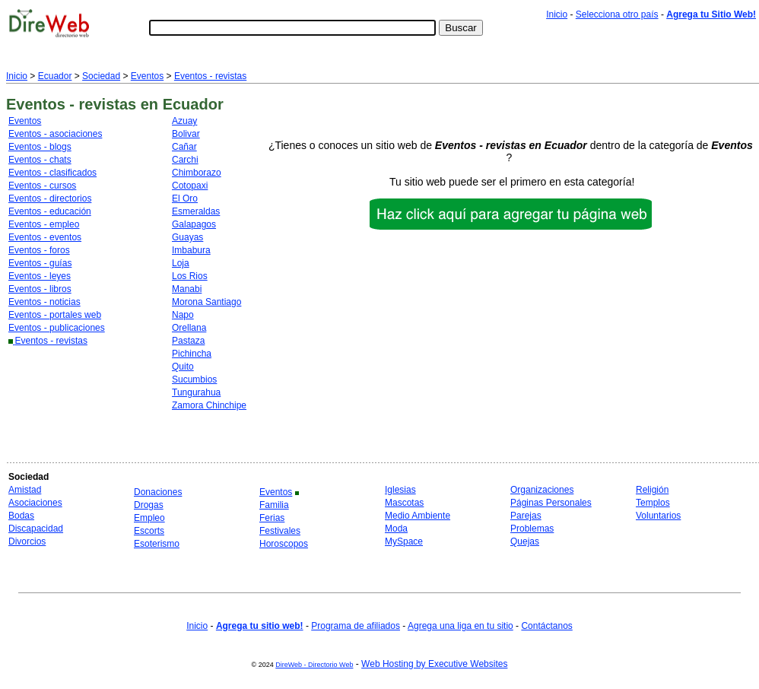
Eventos (147, 76)
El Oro (185, 198)
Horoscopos (283, 543)
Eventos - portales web (54, 315)
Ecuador (55, 76)
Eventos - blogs (39, 146)
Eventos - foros (39, 250)
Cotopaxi (190, 185)
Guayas (187, 237)
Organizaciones (541, 489)
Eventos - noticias (44, 302)
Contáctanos (546, 626)
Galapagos (194, 224)
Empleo (149, 518)
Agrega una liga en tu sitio (460, 626)
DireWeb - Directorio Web (314, 664)
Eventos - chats (39, 159)
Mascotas (404, 502)
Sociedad (101, 76)
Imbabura (191, 250)
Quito (183, 366)
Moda (396, 528)
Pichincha (191, 353)
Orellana (189, 327)
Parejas (525, 515)
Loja (180, 263)
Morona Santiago (206, 302)
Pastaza (188, 340)
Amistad (24, 489)
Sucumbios (194, 379)
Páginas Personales (551, 502)
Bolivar (186, 134)
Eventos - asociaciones (55, 134)
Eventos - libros (39, 289)
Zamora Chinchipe (209, 405)
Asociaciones (35, 502)
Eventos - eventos (44, 237)
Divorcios (27, 541)
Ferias (271, 518)
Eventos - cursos (42, 185)
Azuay (184, 121)
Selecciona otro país (617, 14)
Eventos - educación (49, 211)
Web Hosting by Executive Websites (434, 664)
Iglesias (400, 489)
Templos (653, 502)
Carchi (185, 159)
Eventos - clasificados (52, 172)
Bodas (21, 515)
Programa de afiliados (355, 626)
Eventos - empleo (43, 224)
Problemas (532, 528)
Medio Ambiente (417, 515)
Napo (183, 315)
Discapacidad (35, 528)
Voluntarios (658, 515)
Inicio (556, 14)
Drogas (149, 505)
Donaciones (158, 492)
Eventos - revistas (210, 76)
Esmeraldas (196, 211)
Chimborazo (196, 172)
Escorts (149, 530)
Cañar (184, 146)
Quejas (524, 541)
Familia (274, 505)
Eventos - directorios (49, 198)
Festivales (279, 530)
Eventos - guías (39, 263)
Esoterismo (156, 543)
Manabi (187, 289)
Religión (652, 489)
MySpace (404, 541)
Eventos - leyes (39, 276)
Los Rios (190, 276)
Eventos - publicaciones (56, 327)
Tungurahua (196, 392)
